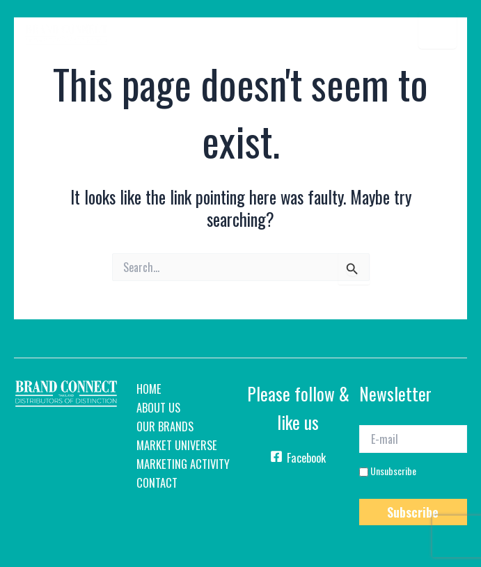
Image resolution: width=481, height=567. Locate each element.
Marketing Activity (183, 463)
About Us (158, 407)
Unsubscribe (387, 470)
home (148, 388)
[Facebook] (298, 460)
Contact (157, 482)
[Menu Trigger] (437, 29)
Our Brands (165, 426)
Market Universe (176, 445)
